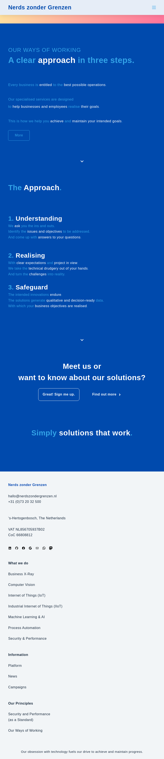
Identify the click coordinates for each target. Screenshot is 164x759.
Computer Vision (21, 585)
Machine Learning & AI (26, 617)
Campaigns (17, 687)
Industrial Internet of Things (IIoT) (35, 606)
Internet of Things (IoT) (26, 595)
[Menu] (154, 7)
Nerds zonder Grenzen (41, 7)
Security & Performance (27, 638)
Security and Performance (29, 714)
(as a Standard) (20, 720)
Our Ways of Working (25, 730)
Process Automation (24, 628)
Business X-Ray (21, 574)
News (12, 676)
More (19, 135)
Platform (15, 665)
